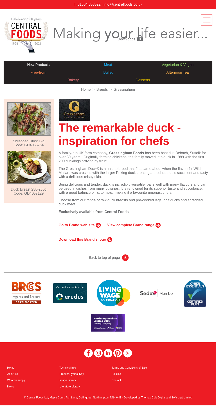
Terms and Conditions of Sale (129, 367)
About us (12, 374)
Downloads (130, 38)
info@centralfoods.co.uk (123, 4)
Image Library (67, 380)
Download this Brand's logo (82, 239)
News (10, 386)
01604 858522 (89, 4)
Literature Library (69, 386)
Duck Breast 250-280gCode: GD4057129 (29, 191)
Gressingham (124, 89)
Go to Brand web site (77, 225)
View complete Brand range (131, 225)
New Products (38, 65)
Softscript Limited (181, 397)
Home (86, 89)
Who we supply (16, 380)
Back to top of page (104, 257)
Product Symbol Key (71, 374)
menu (206, 20)
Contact (116, 380)
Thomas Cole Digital (153, 397)
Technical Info (67, 367)
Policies (116, 374)
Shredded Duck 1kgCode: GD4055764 (29, 143)
